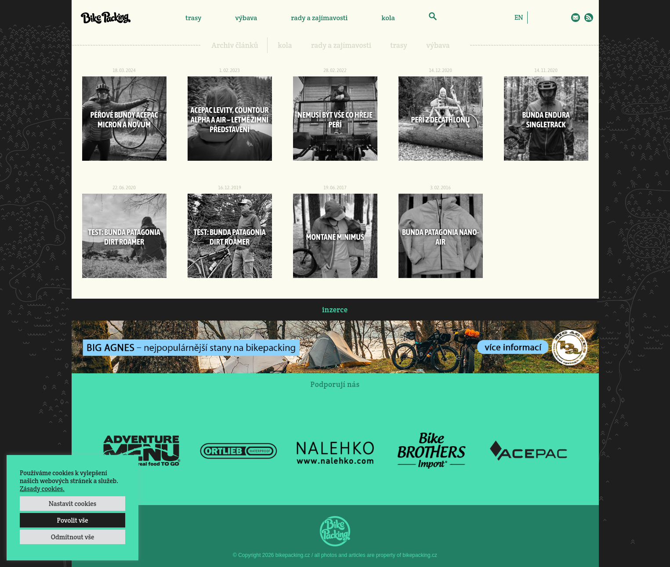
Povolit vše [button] (72, 520)
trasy (193, 17)
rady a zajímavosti (319, 17)
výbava (246, 17)
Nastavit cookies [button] (72, 503)
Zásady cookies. (42, 488)
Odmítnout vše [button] (72, 537)
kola (388, 17)
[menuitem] (518, 17)
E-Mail (575, 17)
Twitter (562, 17)
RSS (588, 17)
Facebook (537, 17)
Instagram (550, 17)
